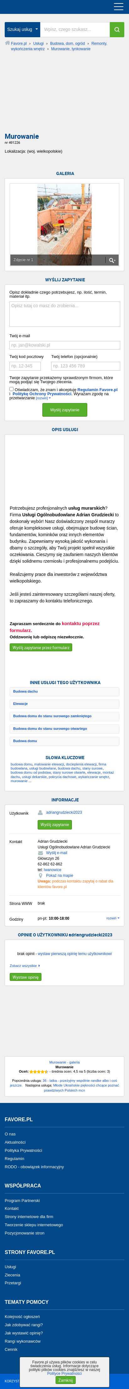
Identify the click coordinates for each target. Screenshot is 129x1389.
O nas (10, 1134)
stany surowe (92, 768)
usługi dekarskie (34, 777)
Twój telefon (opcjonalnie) (74, 357)
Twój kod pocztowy (26, 357)
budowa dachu (69, 768)
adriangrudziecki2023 (64, 812)
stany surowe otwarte (69, 772)
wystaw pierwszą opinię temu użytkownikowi (74, 954)
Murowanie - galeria (64, 1062)
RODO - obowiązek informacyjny (34, 1166)
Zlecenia (12, 1274)
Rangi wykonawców (22, 1341)
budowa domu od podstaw (31, 772)
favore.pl (43, 7)
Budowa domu (25, 741)
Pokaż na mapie (59, 875)
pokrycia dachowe (62, 777)
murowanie (19, 781)
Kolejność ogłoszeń (22, 1316)
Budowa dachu (25, 691)
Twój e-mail (19, 336)
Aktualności (15, 1142)
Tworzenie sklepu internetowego (34, 1224)
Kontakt (12, 1208)
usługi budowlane (42, 768)
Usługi (10, 1266)
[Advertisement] (64, 94)
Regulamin (14, 1158)
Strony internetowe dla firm (29, 1216)
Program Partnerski (22, 1200)
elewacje (94, 772)
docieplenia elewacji (81, 764)
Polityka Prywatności (23, 1150)
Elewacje (20, 704)
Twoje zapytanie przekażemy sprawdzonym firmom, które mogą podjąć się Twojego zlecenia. (61, 380)
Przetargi (13, 1283)
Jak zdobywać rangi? (24, 1324)
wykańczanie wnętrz (93, 777)
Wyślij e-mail (56, 853)
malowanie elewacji (49, 764)
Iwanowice (52, 870)
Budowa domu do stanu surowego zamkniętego (52, 716)
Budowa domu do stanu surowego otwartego (50, 728)
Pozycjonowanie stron (24, 1233)
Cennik (11, 1349)
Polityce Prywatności (64, 1373)
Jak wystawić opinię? (24, 1333)
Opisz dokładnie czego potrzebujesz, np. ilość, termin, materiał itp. (58, 294)
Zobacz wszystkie (23, 966)
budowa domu (21, 764)
